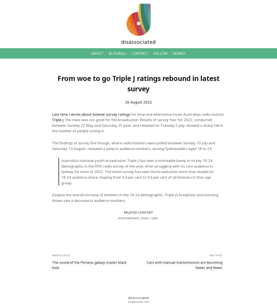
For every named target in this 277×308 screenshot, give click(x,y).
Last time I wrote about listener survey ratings (91, 114)
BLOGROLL (118, 53)
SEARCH (179, 53)
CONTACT (140, 53)
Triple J (57, 119)
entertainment (128, 218)
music (144, 218)
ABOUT (97, 53)
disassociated (138, 41)
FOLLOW (160, 53)
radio (154, 218)
